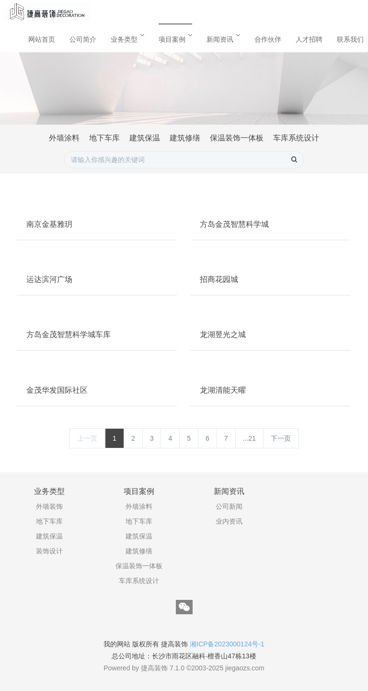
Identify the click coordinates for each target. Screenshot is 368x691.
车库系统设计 (296, 138)
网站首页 (41, 39)
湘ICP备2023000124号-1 (227, 644)
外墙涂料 (64, 138)
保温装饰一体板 (237, 138)
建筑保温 (144, 138)
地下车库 (104, 138)
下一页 (281, 438)
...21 (249, 438)
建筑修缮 (185, 138)
